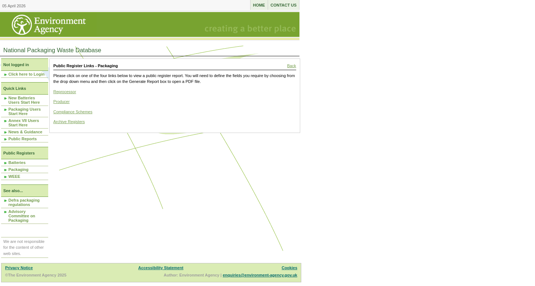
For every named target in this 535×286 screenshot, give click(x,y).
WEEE (14, 176)
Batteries (17, 162)
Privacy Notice (19, 268)
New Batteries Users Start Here (24, 100)
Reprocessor (64, 91)
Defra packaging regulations (24, 202)
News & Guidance (25, 132)
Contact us (284, 5)
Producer (61, 101)
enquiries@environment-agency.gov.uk (260, 275)
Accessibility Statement (161, 268)
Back (291, 66)
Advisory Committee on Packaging (21, 215)
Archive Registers (69, 121)
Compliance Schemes (72, 112)
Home (259, 5)
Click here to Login (26, 74)
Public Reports (22, 139)
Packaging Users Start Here (24, 111)
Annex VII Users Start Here (23, 122)
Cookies (289, 268)
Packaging (18, 169)
